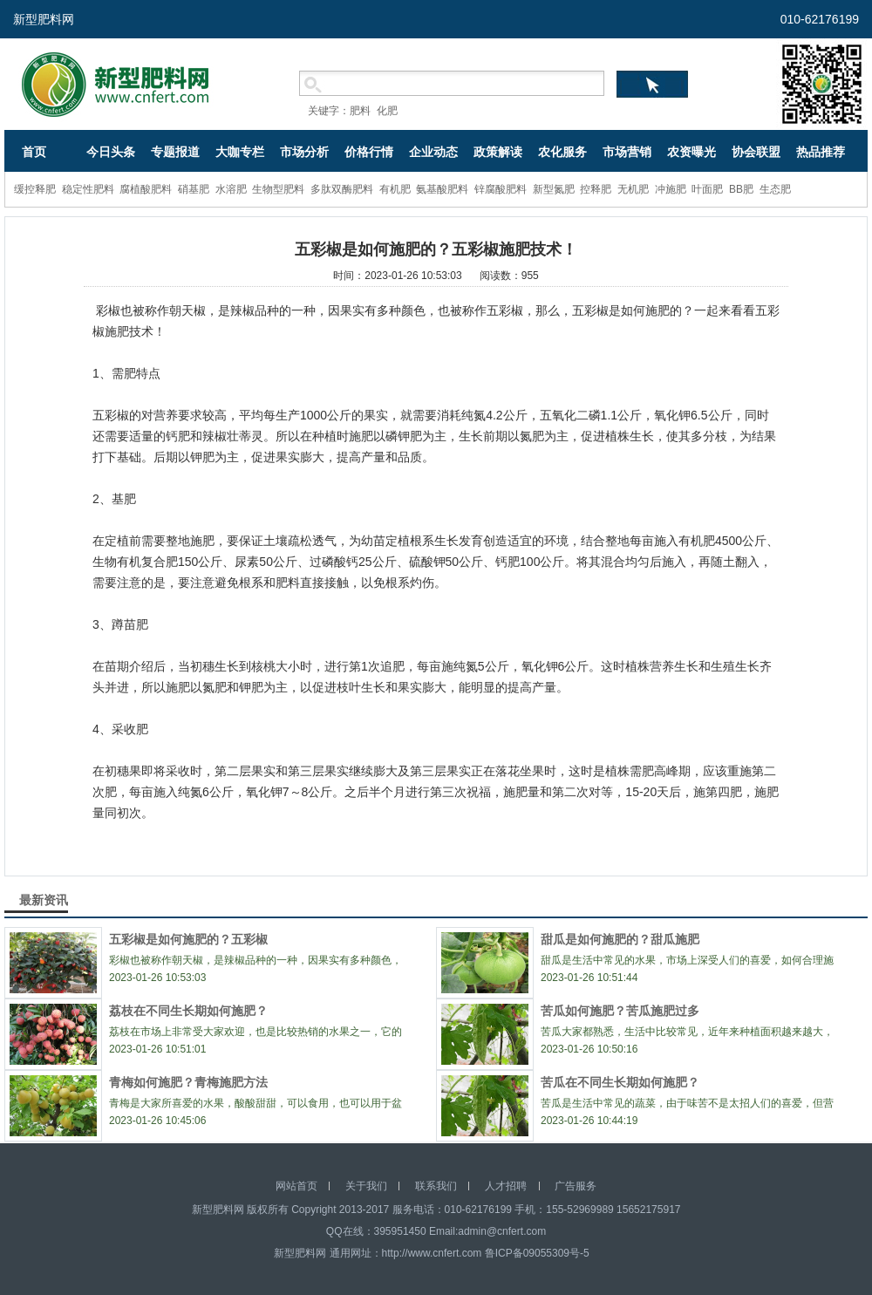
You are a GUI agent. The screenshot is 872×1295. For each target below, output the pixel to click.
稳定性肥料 (88, 189)
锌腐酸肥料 (500, 189)
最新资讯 (43, 900)
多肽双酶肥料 (341, 189)
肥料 (360, 111)
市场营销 (627, 152)
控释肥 (595, 189)
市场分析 (304, 152)
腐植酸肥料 (145, 189)
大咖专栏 (239, 152)
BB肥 (741, 189)
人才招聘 (506, 1186)
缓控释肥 (35, 189)
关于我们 (366, 1186)
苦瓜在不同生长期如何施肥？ (620, 1082)
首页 (34, 152)
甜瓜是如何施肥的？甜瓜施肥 (620, 939)
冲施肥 (670, 189)
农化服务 (562, 152)
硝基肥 (193, 189)
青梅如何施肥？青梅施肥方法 (188, 1082)
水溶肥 (231, 189)
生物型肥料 (278, 189)
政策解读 (497, 152)
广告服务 (575, 1186)
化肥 (387, 111)
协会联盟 (756, 152)
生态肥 (775, 189)
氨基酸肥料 (442, 189)
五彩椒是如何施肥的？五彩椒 (188, 939)
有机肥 (395, 189)
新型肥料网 (43, 19)
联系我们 (436, 1186)
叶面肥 (707, 189)
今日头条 (110, 152)
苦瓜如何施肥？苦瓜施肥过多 (620, 1011)
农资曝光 (691, 152)
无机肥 (633, 189)
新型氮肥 (554, 189)
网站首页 (296, 1186)
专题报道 (175, 152)
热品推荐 (820, 152)
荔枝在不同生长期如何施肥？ (188, 1011)
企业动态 (433, 152)
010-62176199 (819, 19)
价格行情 (368, 152)
